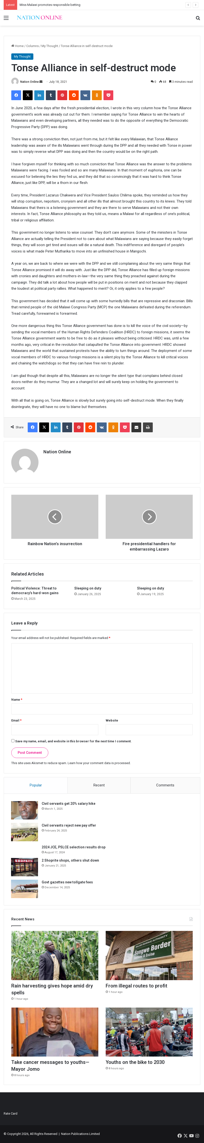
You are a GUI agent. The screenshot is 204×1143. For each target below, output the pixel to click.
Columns (32, 46)
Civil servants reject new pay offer (69, 825)
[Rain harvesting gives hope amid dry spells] (54, 955)
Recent (99, 785)
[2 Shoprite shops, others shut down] (24, 867)
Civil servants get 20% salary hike (69, 804)
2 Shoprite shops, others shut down (70, 860)
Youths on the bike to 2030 (135, 1063)
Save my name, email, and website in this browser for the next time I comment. (73, 741)
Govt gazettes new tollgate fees (67, 882)
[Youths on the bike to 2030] (149, 1032)
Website (112, 720)
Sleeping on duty (87, 588)
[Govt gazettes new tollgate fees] (24, 889)
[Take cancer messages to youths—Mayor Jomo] (54, 1032)
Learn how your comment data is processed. (99, 763)
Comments (165, 785)
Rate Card (10, 1114)
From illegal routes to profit (136, 986)
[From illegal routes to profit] (149, 955)
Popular (36, 785)
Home (17, 46)
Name (16, 699)
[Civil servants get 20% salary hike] (24, 810)
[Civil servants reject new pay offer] (24, 832)
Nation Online (29, 82)
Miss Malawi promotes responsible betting (50, 5)
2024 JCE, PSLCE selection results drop (74, 847)
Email (16, 720)
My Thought (49, 46)
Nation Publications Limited (80, 1134)
